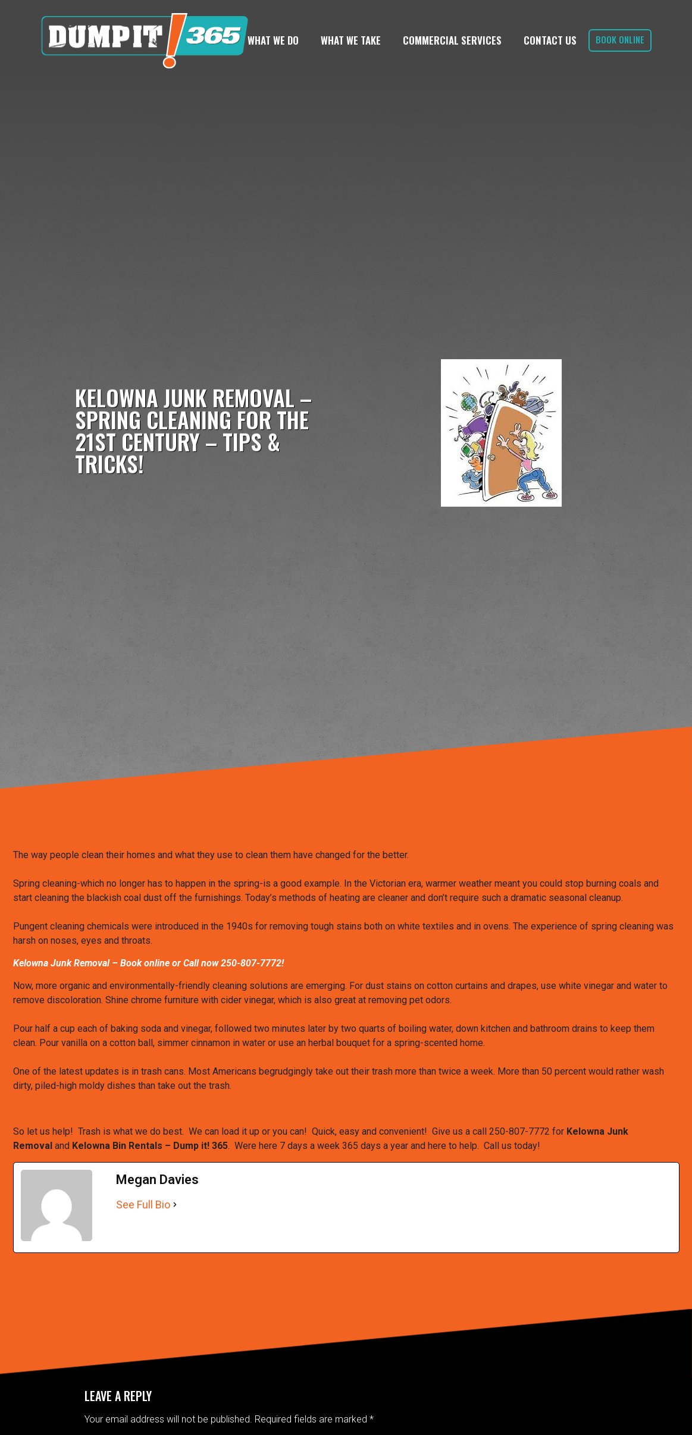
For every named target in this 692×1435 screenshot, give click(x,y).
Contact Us (550, 40)
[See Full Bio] (175, 1205)
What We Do (273, 40)
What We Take (351, 40)
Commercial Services (452, 40)
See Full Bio (143, 1204)
